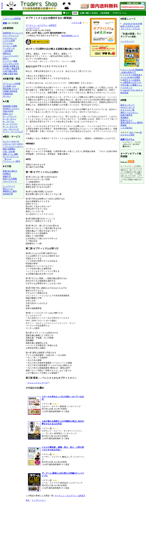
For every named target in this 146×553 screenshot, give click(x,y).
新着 (5, 23)
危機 (5, 74)
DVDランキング (127, 107)
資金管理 (15, 68)
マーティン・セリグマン (37, 25)
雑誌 (5, 149)
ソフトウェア (9, 146)
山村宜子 (53, 25)
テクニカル (8, 43)
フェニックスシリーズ (38, 383)
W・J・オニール (10, 126)
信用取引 (7, 174)
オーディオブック (11, 156)
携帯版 (2, 6)
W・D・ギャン (9, 119)
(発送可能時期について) (70, 36)
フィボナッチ (9, 48)
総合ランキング (127, 105)
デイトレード (17, 33)
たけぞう (15, 108)
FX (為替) (7, 86)
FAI (17, 66)
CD (17, 141)
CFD (14, 86)
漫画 (5, 154)
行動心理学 (12, 71)
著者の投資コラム (128, 122)
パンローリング (33, 28)
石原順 (14, 106)
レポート (19, 146)
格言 (16, 74)
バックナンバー (127, 41)
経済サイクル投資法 (131, 80)
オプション (8, 83)
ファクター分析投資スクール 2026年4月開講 (131, 76)
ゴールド (15, 88)
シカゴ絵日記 (126, 128)
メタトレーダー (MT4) (13, 144)
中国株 (6, 91)
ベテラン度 (76, 23)
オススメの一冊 (127, 110)
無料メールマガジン (129, 112)
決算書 (12, 66)
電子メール (8, 189)
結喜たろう (8, 114)
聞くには (8, 159)
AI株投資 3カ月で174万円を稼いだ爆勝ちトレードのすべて (131, 85)
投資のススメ (126, 120)
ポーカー (7, 96)
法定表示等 (8, 194)
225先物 (16, 83)
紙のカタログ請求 (131, 133)
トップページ (9, 186)
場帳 (16, 154)
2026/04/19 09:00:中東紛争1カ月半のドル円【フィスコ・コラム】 (131, 26)
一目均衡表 (8, 51)
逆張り (6, 58)
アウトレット (9, 161)
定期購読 (11, 149)
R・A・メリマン (10, 124)
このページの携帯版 (12, 18)
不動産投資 (8, 94)
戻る (28, 500)
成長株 (6, 66)
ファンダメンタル (11, 63)
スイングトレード (11, 35)
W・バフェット (10, 116)
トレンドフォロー (11, 56)
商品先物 (7, 88)
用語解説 (124, 117)
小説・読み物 (9, 151)
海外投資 (13, 91)
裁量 (15, 61)
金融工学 (7, 176)
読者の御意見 (126, 115)
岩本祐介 (7, 108)
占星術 (10, 74)
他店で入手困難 (10, 179)
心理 (5, 71)
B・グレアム (8, 121)
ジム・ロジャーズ (11, 129)
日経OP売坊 (8, 111)
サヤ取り (7, 68)
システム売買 (9, 40)
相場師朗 (7, 106)
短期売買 (7, 33)
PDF (131, 132)
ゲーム (10, 154)
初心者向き (12, 171)
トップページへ (39, 500)
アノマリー (8, 61)
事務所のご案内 (10, 191)
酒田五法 (7, 53)
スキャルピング (10, 38)
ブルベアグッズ (10, 181)
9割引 (17, 161)
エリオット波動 (10, 46)
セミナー (7, 141)
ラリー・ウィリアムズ (13, 131)
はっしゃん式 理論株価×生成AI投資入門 (131, 71)
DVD (13, 141)
